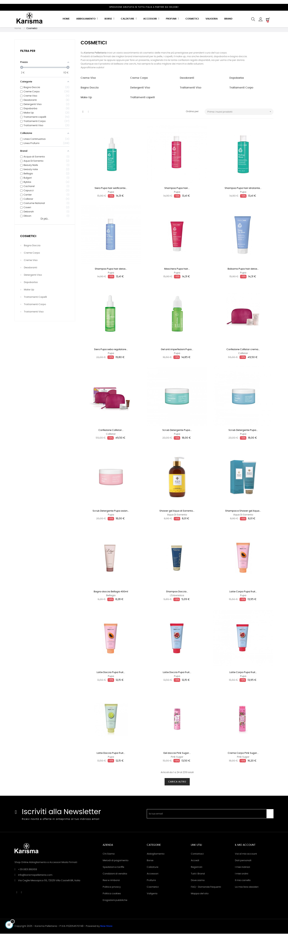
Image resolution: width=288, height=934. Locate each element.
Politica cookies (112, 894)
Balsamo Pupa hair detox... (243, 269)
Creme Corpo (32, 253)
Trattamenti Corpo (35, 305)
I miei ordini (241, 874)
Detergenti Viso (33, 275)
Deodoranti (30, 268)
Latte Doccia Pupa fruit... (111, 673)
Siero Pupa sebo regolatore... (111, 350)
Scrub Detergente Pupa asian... (111, 511)
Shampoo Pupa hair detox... (111, 269)
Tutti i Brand (198, 874)
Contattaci (197, 854)
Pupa (111, 192)
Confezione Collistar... (110, 430)
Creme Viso (30, 260)
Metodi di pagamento (115, 861)
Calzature (152, 867)
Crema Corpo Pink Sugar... (243, 753)
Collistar (243, 354)
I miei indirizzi (242, 867)
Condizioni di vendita (115, 874)
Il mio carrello (243, 881)
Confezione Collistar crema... (243, 350)
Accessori (152, 874)
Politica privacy (112, 887)
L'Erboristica (177, 596)
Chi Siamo (109, 854)
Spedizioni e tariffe (113, 867)
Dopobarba (31, 283)
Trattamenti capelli (35, 297)
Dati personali (243, 861)
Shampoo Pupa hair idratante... (243, 188)
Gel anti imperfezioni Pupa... (177, 350)
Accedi (195, 861)
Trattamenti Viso (34, 312)
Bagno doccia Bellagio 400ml (111, 592)
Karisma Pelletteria (95, 53)
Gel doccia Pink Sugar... (177, 753)
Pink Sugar (177, 757)
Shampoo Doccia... (177, 592)
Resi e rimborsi (111, 881)
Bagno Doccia (32, 246)
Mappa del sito (199, 894)
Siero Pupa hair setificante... (111, 188)
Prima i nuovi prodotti (240, 112)
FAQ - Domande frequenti (206, 887)
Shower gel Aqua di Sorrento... (177, 511)
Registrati (196, 867)
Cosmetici (28, 236)
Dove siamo (198, 881)
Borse (150, 861)
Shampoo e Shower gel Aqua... (243, 511)
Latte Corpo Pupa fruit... (243, 592)
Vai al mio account (246, 854)
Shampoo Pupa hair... (177, 188)
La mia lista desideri (246, 887)
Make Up (29, 290)
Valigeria (152, 894)
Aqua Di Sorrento (177, 515)
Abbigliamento (155, 854)
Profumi (151, 881)
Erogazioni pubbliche (115, 900)
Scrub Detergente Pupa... (177, 430)
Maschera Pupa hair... (177, 269)
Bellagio (111, 596)
